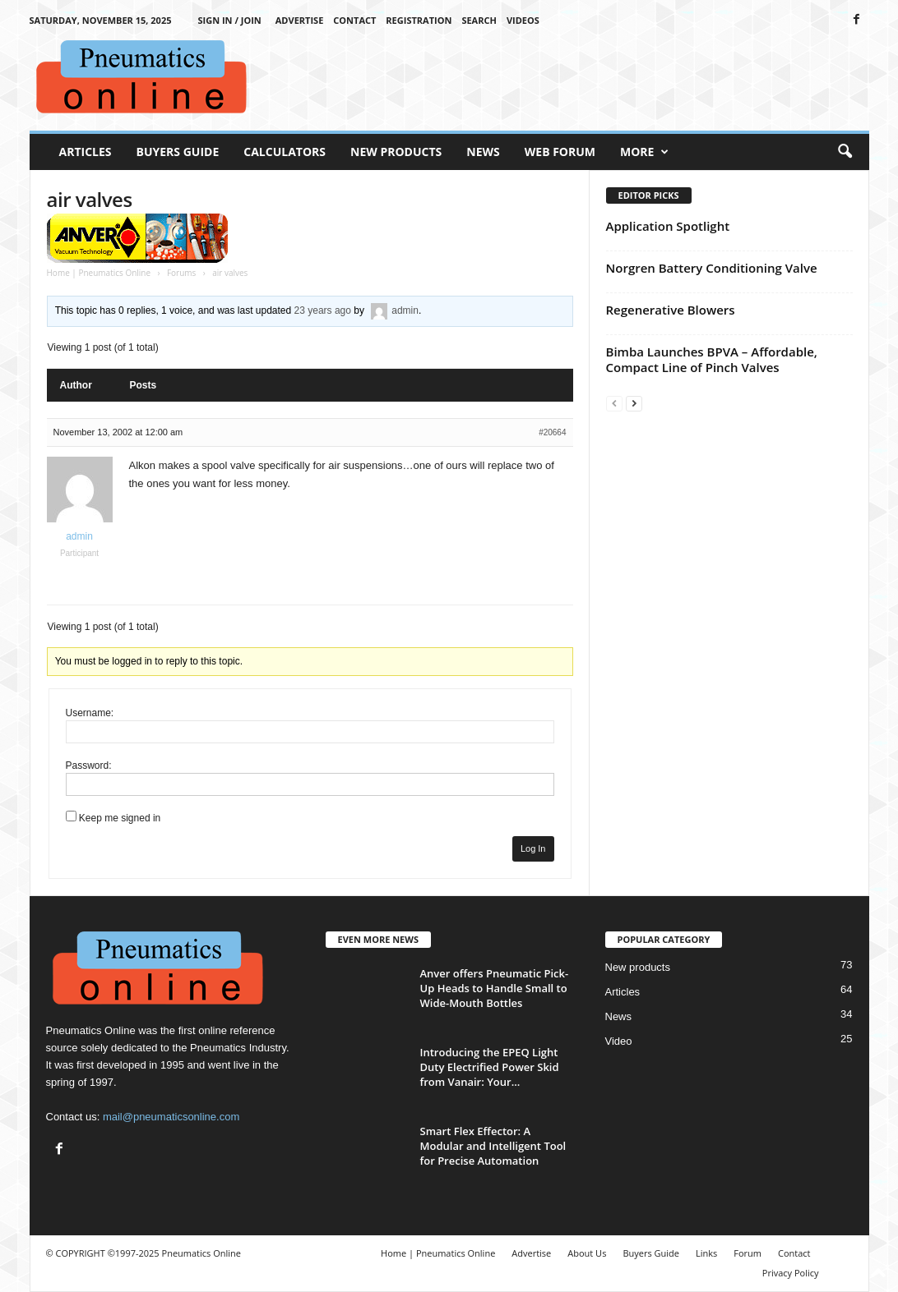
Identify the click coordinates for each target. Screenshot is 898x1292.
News (482, 151)
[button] (844, 152)
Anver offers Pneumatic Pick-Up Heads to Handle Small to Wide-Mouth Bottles (494, 988)
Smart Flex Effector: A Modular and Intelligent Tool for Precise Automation (493, 1146)
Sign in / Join (229, 20)
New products (637, 967)
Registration (418, 20)
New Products (396, 151)
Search (479, 20)
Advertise (299, 20)
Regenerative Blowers (670, 309)
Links (706, 1253)
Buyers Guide (178, 151)
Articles (85, 151)
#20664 (552, 432)
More (644, 152)
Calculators (284, 151)
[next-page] (634, 403)
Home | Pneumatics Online (99, 272)
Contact (354, 20)
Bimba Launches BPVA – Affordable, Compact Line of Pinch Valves (711, 359)
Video (618, 1041)
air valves (89, 199)
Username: (90, 713)
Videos (523, 20)
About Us (586, 1253)
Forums (181, 272)
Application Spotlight (668, 226)
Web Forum (560, 151)
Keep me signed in (119, 818)
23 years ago (322, 310)
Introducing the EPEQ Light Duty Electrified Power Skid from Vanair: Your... (489, 1067)
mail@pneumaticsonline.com (171, 1116)
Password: (89, 765)
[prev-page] (614, 403)
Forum (747, 1253)
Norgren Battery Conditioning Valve (711, 268)
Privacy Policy (790, 1273)
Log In (533, 848)
